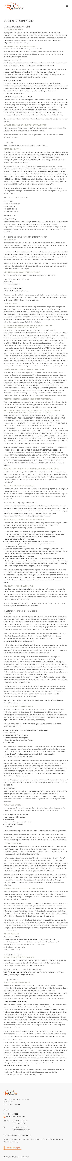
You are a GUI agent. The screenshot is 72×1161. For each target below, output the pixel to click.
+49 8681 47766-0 (16, 288)
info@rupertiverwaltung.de (18, 291)
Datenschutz (25, 1157)
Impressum (15, 1157)
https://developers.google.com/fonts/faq (18, 972)
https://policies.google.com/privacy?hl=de (18, 975)
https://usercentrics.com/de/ (14, 720)
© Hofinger (7, 1157)
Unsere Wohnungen (13, 1148)
